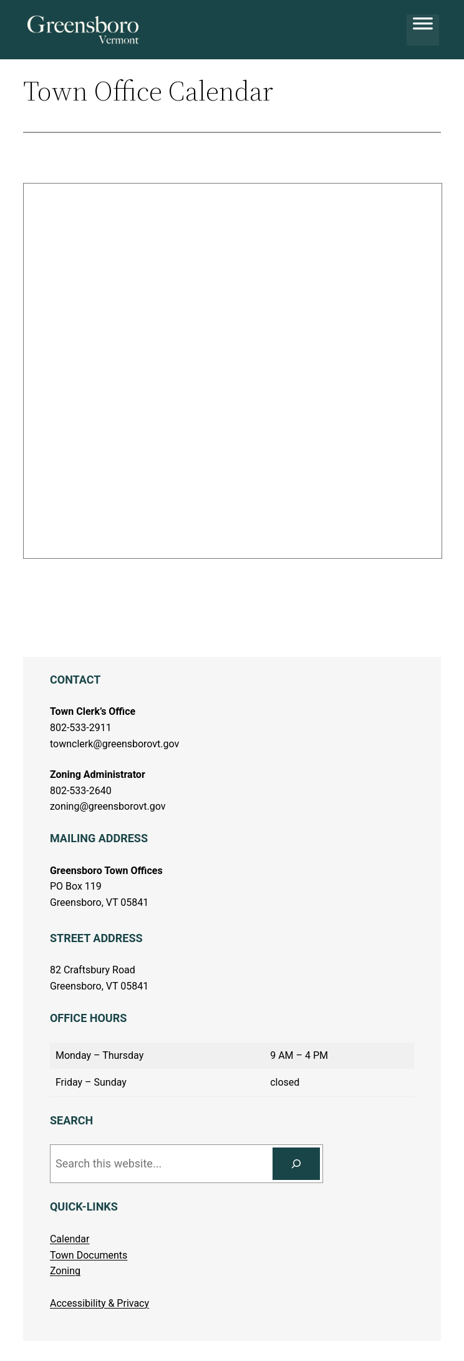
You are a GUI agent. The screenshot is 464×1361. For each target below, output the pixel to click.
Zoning (65, 1271)
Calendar (69, 1239)
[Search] (296, 1163)
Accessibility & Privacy (99, 1303)
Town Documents (88, 1255)
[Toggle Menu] (423, 29)
